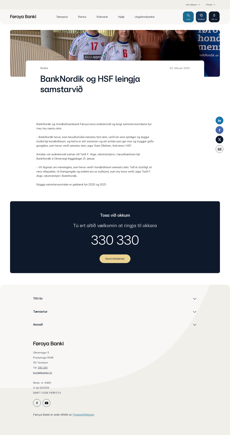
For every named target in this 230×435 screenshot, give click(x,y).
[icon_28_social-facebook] (37, 403)
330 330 (115, 240)
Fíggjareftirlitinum (83, 414)
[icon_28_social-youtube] (46, 403)
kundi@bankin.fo (42, 372)
